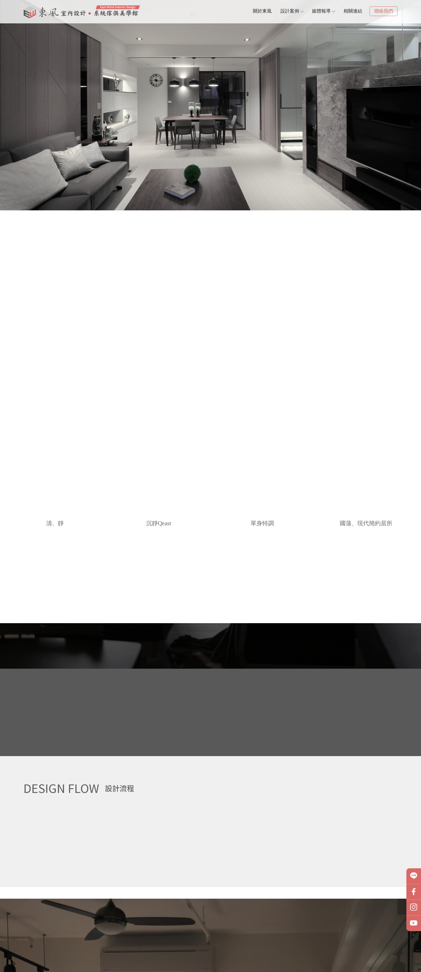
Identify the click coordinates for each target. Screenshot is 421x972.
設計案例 (291, 11)
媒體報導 (323, 11)
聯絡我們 (383, 11)
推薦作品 (52, 463)
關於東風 (262, 11)
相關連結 (353, 11)
